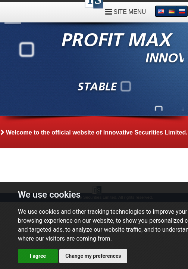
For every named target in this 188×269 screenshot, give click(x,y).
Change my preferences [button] (93, 256)
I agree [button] (38, 256)
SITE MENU (125, 12)
